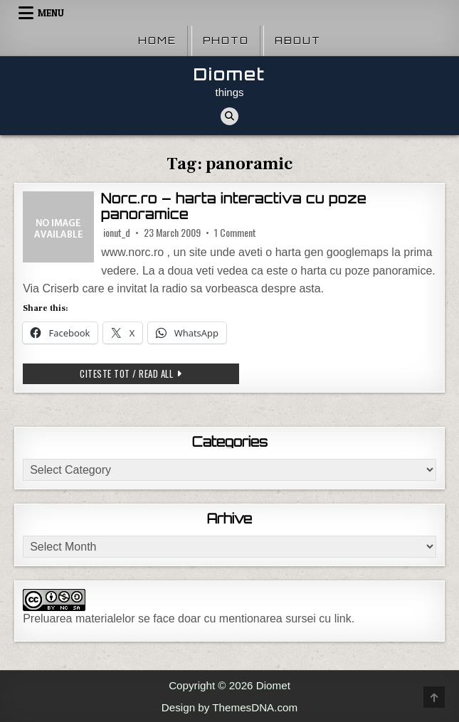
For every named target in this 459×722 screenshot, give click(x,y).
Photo (226, 40)
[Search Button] (229, 116)
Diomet (229, 74)
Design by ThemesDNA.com (229, 707)
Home (157, 40)
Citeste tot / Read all (159, 373)
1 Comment (235, 233)
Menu (51, 12)
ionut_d (116, 233)
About (298, 40)
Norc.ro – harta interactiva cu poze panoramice (233, 206)
